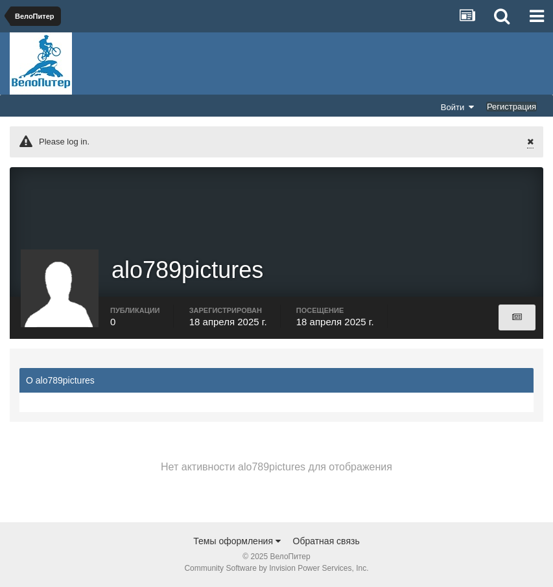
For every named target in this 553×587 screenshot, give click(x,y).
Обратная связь (326, 541)
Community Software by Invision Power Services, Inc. (276, 568)
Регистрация (511, 106)
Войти (458, 106)
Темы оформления (237, 541)
